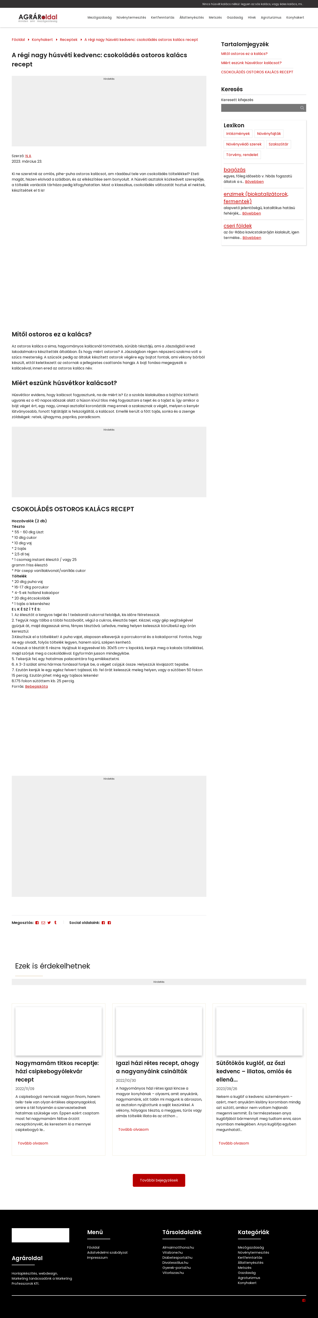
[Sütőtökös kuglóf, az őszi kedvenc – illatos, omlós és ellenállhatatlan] (259, 1079)
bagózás (235, 169)
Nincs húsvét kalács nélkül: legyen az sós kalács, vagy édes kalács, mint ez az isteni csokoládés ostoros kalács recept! (253, 4)
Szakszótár (279, 144)
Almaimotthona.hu (178, 1247)
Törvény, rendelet (242, 154)
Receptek (69, 39)
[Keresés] (302, 108)
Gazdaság (235, 17)
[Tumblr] (55, 922)
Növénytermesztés (131, 17)
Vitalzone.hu (172, 1252)
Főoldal (18, 39)
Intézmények (238, 133)
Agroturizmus (271, 17)
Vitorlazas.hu (173, 1272)
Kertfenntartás (162, 17)
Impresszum (97, 1257)
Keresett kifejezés (237, 99)
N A (28, 156)
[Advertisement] (109, 113)
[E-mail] (43, 922)
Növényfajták (269, 133)
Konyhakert (295, 17)
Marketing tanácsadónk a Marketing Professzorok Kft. (42, 1281)
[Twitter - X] (49, 922)
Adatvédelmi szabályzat (107, 1252)
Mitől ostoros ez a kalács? (244, 53)
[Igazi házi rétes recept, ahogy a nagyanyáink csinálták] (159, 1079)
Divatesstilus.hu (175, 1262)
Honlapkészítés (24, 1273)
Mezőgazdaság (100, 17)
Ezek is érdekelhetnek (52, 966)
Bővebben (254, 181)
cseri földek (238, 225)
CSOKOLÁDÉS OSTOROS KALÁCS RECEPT (257, 72)
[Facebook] (37, 922)
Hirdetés (109, 79)
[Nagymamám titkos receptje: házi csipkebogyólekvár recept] (58, 1079)
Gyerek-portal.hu (176, 1267)
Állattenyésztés (191, 17)
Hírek (252, 17)
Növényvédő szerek (244, 144)
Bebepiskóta (36, 686)
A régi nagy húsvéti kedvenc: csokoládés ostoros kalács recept (141, 39)
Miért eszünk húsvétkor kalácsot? (251, 62)
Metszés (215, 17)
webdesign (48, 1273)
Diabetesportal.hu (177, 1257)
